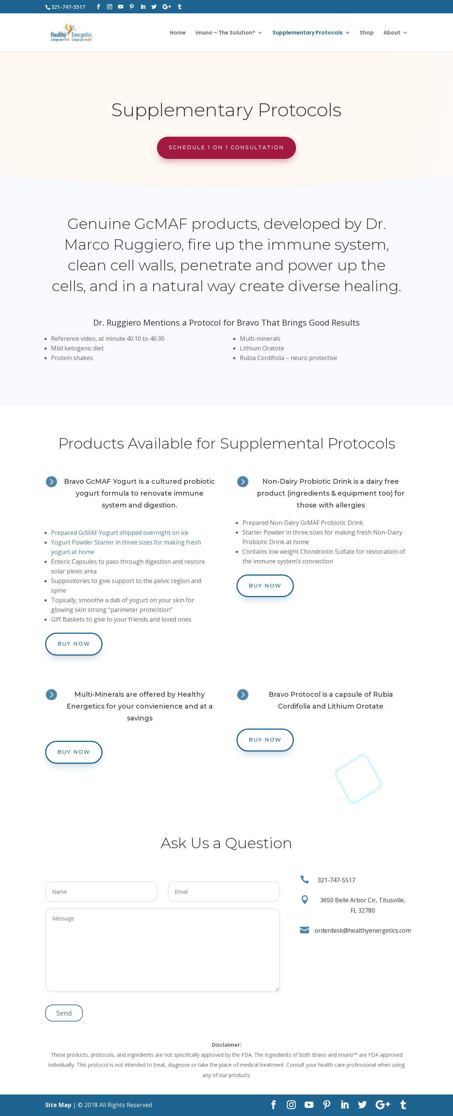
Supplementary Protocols (307, 33)
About (391, 33)
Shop (367, 33)
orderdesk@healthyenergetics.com (363, 930)
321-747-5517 (336, 880)
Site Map (58, 1105)
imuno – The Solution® (225, 33)
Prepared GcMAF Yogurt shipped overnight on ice (119, 533)
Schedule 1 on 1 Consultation (226, 147)
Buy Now (73, 643)
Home (178, 33)
